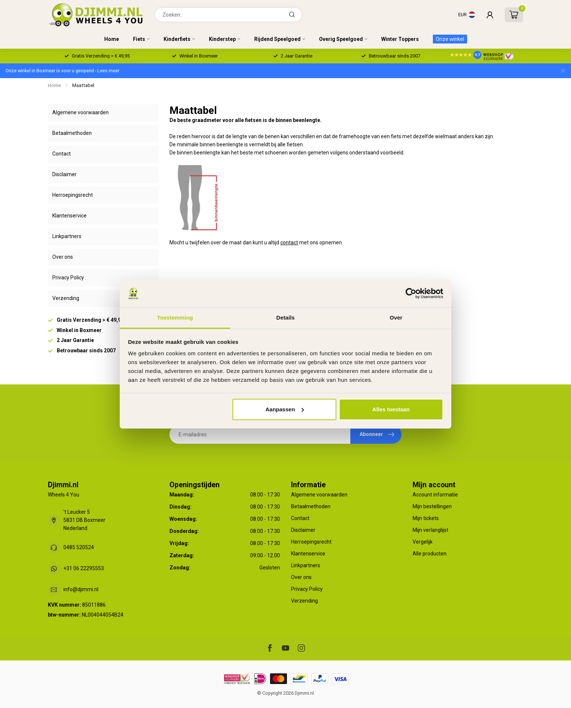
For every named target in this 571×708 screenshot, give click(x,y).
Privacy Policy (68, 277)
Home (111, 39)
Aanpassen (285, 409)
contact (289, 242)
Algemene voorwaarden (80, 112)
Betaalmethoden (72, 133)
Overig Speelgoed (341, 39)
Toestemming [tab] (175, 317)
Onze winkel (450, 39)
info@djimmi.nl (80, 589)
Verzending (65, 298)
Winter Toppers (400, 39)
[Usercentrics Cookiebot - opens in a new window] (411, 293)
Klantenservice (69, 216)
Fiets (139, 39)
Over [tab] (396, 317)
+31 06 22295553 (83, 568)
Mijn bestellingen (432, 506)
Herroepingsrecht (72, 195)
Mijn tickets (426, 518)
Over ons (62, 257)
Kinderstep (222, 39)
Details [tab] (285, 317)
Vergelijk (422, 542)
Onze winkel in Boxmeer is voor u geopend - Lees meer (62, 70)
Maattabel (83, 85)
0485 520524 (78, 547)
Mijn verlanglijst (430, 530)
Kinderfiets (177, 39)
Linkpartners (66, 236)
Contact (61, 154)
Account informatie (435, 495)
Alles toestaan (391, 409)
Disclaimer (64, 174)
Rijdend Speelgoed (277, 39)
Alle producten (429, 554)
